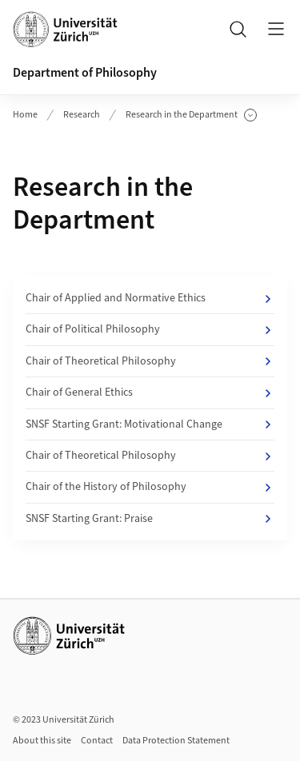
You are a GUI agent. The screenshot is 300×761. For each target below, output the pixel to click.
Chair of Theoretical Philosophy (150, 361)
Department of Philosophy (85, 73)
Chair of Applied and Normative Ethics (150, 298)
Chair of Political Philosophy (150, 329)
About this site (42, 740)
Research (81, 115)
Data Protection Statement (176, 740)
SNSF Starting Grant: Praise (150, 519)
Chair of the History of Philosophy (150, 487)
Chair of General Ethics (150, 392)
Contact (97, 740)
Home (25, 115)
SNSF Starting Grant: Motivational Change (150, 424)
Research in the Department (191, 115)
